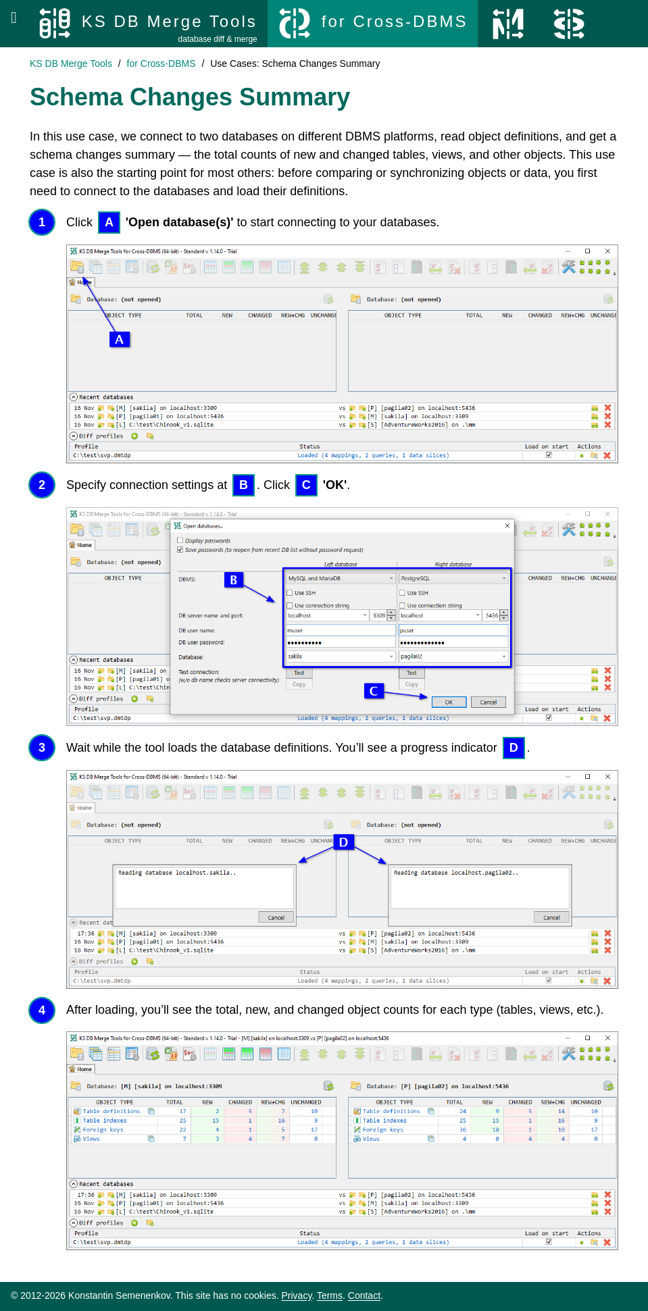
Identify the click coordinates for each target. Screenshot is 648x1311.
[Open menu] (14, 17)
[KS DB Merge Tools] (148, 23)
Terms (330, 1295)
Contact (364, 1295)
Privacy (296, 1295)
